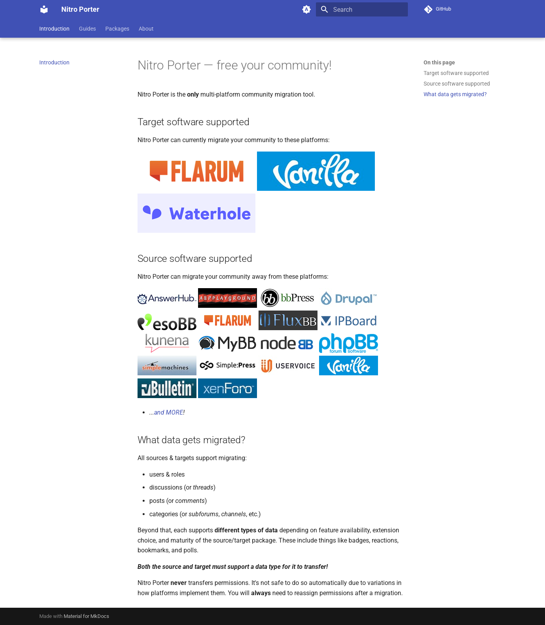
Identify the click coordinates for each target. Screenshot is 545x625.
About (146, 29)
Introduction (54, 29)
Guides (87, 29)
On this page (439, 62)
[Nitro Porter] (44, 9)
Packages (117, 29)
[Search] (362, 9)
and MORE (168, 412)
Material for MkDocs (86, 616)
